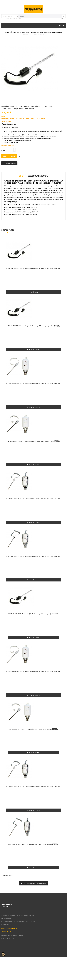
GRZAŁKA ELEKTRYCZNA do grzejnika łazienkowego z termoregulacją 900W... (30, 671)
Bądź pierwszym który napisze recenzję (33, 884)
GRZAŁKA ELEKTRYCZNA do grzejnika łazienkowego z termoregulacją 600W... (30, 268)
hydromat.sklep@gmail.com (9, 928)
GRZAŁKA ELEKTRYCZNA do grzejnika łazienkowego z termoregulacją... (30, 614)
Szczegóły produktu (38, 176)
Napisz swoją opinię (9, 163)
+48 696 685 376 (6, 932)
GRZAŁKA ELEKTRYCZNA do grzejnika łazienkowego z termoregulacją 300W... (30, 326)
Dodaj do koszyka (9, 156)
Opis (20, 176)
